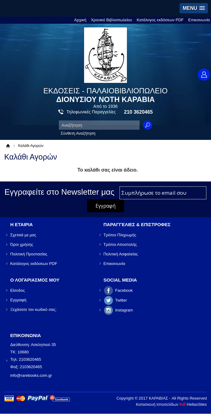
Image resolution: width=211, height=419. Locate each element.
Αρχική (80, 20)
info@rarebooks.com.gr (31, 375)
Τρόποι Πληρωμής (119, 235)
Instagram (124, 310)
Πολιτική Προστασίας (28, 254)
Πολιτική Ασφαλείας (120, 254)
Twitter (121, 300)
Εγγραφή (18, 300)
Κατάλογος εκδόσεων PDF (160, 20)
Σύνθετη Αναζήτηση (78, 133)
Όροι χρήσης (21, 244)
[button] (194, 8)
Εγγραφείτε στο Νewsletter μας (60, 192)
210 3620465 (138, 112)
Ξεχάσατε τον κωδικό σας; (33, 309)
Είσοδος (17, 290)
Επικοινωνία (199, 20)
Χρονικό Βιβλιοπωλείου (111, 20)
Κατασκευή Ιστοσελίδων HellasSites (171, 404)
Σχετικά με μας (23, 235)
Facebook (124, 290)
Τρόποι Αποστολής (120, 244)
